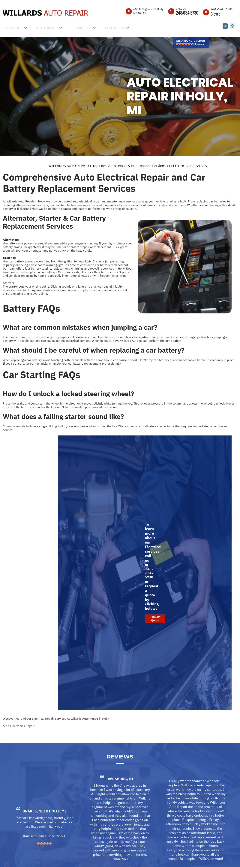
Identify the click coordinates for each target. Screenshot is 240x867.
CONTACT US (115, 28)
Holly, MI (57, 826)
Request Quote (155, 618)
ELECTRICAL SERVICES (188, 165)
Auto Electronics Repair (18, 726)
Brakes (30, 826)
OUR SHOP (14, 28)
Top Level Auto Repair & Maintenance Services (129, 165)
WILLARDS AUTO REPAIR (68, 165)
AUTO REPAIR (47, 28)
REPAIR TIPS (81, 28)
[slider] (183, 43)
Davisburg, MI (119, 793)
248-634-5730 (187, 13)
